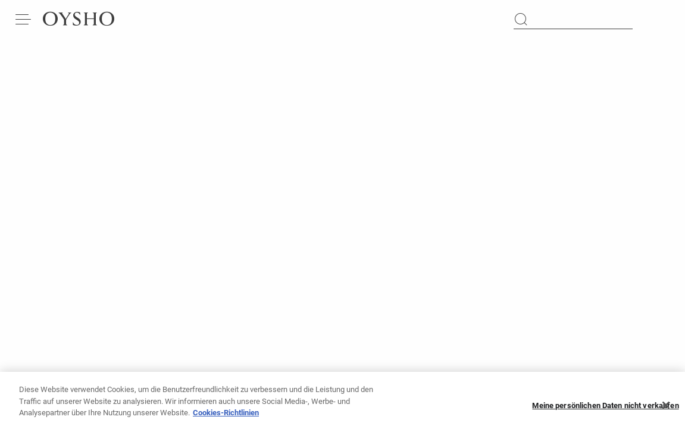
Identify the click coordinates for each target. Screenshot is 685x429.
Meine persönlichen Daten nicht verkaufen (605, 410)
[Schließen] (666, 410)
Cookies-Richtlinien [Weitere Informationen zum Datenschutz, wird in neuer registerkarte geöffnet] (226, 417)
